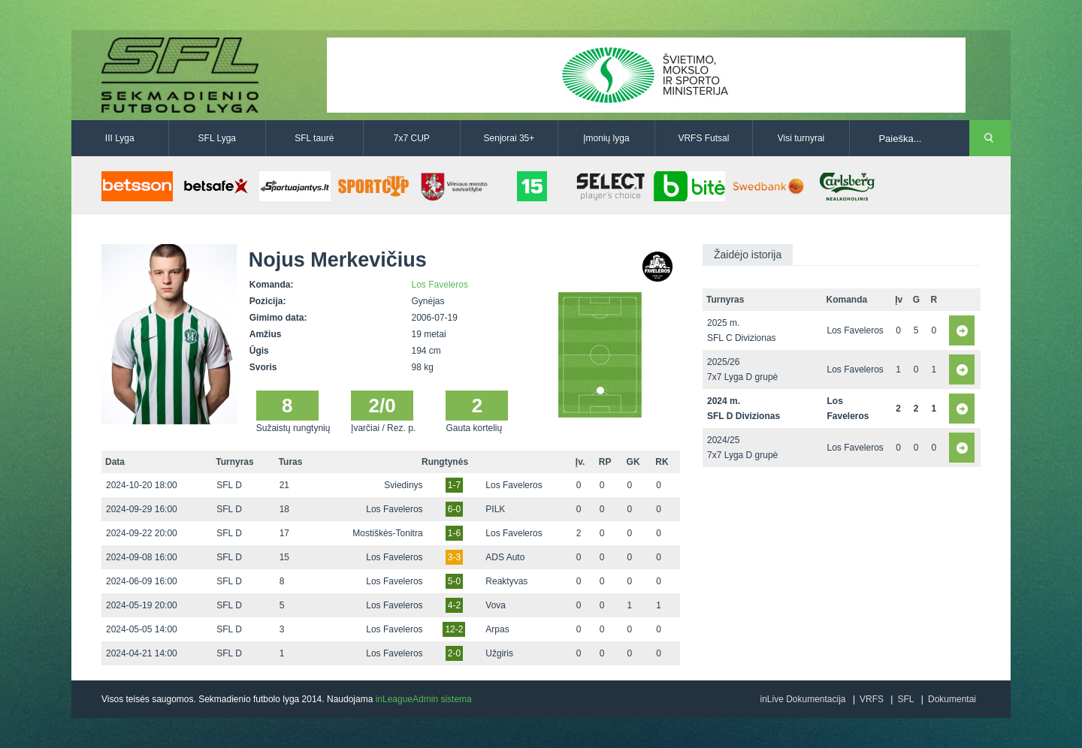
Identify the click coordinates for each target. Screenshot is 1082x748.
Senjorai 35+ (509, 138)
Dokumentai (952, 699)
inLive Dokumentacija (802, 699)
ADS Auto (504, 557)
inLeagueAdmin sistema (424, 699)
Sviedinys (403, 485)
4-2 (454, 605)
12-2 (454, 629)
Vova (495, 605)
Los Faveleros (440, 284)
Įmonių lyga (606, 138)
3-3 (454, 557)
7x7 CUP (412, 138)
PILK (495, 509)
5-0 (454, 581)
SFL (905, 699)
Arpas (497, 629)
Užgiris (499, 653)
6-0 (454, 509)
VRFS (872, 699)
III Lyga (119, 138)
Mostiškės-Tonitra (387, 533)
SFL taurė (314, 138)
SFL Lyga (217, 138)
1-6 (454, 533)
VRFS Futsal (703, 138)
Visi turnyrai (801, 138)
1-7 (454, 485)
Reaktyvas (506, 581)
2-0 (454, 653)
